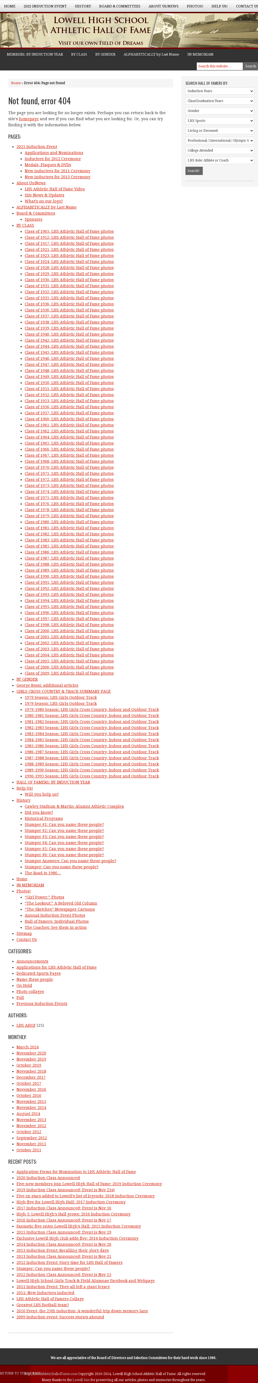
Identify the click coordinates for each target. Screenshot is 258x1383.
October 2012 (28, 1132)
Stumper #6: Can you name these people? (64, 855)
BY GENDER (105, 54)
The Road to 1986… (43, 873)
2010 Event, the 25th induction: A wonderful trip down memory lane (82, 1311)
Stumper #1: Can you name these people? (64, 824)
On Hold (24, 985)
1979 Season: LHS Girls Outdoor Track (61, 697)
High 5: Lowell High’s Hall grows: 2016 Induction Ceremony (73, 1214)
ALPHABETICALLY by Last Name (151, 54)
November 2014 (31, 1107)
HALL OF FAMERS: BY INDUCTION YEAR (53, 782)
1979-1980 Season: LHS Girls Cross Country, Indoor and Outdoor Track (92, 709)
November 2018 (31, 1071)
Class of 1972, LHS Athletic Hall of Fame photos (69, 479)
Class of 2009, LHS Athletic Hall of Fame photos (69, 673)
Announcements (32, 961)
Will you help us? (42, 794)
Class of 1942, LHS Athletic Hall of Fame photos (69, 340)
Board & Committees (117, 8)
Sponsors (33, 219)
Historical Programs (44, 818)
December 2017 (31, 1077)
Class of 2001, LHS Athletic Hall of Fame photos (69, 637)
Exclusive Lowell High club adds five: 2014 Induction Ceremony (77, 1238)
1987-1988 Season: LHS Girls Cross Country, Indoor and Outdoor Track (92, 758)
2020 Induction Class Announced (48, 1178)
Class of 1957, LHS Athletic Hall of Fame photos (69, 413)
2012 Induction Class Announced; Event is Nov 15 (63, 1274)
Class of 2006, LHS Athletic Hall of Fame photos (69, 667)
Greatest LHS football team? (42, 1305)
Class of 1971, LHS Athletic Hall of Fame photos (69, 473)
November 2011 (31, 1144)
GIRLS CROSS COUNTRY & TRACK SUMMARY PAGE (63, 691)
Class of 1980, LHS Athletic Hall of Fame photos (69, 522)
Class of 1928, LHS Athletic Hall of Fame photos (69, 267)
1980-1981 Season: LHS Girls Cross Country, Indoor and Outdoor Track (92, 715)
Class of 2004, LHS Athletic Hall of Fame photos (69, 655)
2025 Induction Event (43, 8)
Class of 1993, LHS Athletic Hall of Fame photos (69, 594)
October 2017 (28, 1083)
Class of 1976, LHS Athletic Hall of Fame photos (69, 504)
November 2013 (31, 1120)
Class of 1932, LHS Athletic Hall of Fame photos (69, 292)
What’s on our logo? (44, 201)
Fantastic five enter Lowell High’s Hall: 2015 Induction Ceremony (78, 1226)
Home (9, 6)
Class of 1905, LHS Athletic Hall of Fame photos (69, 231)
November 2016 (31, 1089)
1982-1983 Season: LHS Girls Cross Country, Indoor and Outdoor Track (92, 727)
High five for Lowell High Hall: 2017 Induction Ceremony (71, 1202)
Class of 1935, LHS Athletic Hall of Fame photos (69, 298)
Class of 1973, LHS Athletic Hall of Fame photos (69, 485)
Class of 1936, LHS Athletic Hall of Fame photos (69, 304)
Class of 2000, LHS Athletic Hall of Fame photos (69, 631)
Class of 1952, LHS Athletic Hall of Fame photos (69, 395)
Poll (20, 997)
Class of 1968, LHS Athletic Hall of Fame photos (69, 461)
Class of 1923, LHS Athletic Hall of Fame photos (69, 255)
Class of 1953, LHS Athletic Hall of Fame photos (69, 401)
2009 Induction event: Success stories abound (60, 1317)
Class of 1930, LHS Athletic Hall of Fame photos (69, 280)
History (81, 8)
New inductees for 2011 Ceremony (57, 171)
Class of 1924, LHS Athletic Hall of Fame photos (69, 261)
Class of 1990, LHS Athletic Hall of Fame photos (69, 576)
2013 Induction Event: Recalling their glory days (62, 1250)
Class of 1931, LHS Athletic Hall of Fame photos (69, 286)
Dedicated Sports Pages (38, 973)
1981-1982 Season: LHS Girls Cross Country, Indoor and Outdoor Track (92, 721)
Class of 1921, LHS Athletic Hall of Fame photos (69, 249)
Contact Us (26, 939)
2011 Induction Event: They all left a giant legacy (63, 1287)
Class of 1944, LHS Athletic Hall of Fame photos (69, 346)
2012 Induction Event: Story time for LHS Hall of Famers (69, 1262)
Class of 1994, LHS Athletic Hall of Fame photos (69, 600)
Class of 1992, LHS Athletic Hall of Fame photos (69, 588)
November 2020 (31, 1053)
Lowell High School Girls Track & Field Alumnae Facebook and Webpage (85, 1280)
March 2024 (27, 1047)
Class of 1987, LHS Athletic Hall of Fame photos (69, 558)
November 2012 (31, 1126)
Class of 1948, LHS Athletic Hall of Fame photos (69, 370)
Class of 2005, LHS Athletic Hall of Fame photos (69, 661)
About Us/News (162, 8)
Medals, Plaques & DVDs (48, 165)
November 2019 (31, 1059)
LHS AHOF (26, 1025)
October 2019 (28, 1065)
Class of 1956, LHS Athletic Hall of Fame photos (69, 407)
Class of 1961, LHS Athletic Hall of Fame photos (69, 425)
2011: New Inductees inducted (45, 1293)
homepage (29, 119)
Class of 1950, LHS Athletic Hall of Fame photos (69, 382)
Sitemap (24, 933)
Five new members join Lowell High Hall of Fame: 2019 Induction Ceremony (89, 1184)
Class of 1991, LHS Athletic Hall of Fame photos (69, 582)
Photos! (193, 8)
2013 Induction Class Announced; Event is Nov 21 (63, 1256)
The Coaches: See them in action (56, 927)
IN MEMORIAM (200, 54)
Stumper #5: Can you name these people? (64, 849)
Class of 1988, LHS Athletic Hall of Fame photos (69, 564)
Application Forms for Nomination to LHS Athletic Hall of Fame (76, 1172)
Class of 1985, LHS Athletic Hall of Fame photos (69, 546)
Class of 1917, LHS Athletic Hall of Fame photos (69, 243)
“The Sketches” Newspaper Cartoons (60, 909)
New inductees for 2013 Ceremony (57, 177)
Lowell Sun (81, 1380)
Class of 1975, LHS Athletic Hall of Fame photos (69, 497)
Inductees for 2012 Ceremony (53, 159)
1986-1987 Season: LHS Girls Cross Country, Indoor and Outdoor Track (92, 752)
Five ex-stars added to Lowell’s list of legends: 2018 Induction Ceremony (85, 1196)
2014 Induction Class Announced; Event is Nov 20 (63, 1244)
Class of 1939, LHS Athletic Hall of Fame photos (69, 328)
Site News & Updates (44, 195)
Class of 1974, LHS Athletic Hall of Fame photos (69, 491)
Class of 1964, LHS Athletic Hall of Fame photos (69, 437)
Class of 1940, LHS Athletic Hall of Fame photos (69, 334)
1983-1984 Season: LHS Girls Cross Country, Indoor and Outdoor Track (92, 734)
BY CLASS (79, 54)
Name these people (34, 979)
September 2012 (31, 1138)
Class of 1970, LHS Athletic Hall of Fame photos (69, 467)
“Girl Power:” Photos (44, 897)
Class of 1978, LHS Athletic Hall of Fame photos (69, 510)
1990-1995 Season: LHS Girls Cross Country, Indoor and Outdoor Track (92, 776)
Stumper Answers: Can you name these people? (70, 861)
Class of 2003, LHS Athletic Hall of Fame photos (69, 649)
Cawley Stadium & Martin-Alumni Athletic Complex (74, 806)
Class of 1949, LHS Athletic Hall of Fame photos (69, 376)
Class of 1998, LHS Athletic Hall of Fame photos (69, 625)
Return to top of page (20, 1373)
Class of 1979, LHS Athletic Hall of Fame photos (69, 516)
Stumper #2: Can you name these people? (64, 830)
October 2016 (28, 1095)
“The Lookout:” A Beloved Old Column (61, 903)
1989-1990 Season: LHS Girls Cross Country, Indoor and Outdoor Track (92, 770)
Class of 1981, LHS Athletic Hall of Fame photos (69, 528)
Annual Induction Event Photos (55, 915)
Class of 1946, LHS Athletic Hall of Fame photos (69, 358)
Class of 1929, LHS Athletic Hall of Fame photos (69, 274)
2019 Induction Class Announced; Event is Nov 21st (65, 1190)
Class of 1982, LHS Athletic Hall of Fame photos (69, 534)
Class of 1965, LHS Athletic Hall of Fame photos (69, 443)
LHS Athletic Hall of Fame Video (55, 189)
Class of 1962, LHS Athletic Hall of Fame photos (69, 431)
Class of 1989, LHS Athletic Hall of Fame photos (69, 570)
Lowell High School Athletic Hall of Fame (55, 31)
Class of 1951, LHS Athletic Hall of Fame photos (69, 389)
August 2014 (28, 1113)
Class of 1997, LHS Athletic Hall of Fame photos (69, 619)
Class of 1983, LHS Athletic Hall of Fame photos (69, 540)
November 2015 (31, 1101)
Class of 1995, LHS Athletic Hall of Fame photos (69, 606)
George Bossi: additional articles (47, 685)
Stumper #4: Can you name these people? (64, 842)
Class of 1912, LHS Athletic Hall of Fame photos (69, 237)
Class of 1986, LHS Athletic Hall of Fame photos (69, 552)
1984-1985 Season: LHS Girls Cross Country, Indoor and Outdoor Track (92, 740)
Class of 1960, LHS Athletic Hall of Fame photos (69, 419)
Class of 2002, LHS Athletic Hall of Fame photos (69, 643)
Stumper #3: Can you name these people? (64, 836)
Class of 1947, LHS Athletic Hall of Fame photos (69, 364)
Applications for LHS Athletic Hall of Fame (56, 967)
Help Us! (217, 8)
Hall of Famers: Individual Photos (57, 921)
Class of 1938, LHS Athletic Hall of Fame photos (69, 322)
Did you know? (39, 812)
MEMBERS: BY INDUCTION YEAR (35, 54)
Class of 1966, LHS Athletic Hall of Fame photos (69, 449)
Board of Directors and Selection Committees (132, 1358)
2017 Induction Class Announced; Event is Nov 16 (63, 1208)
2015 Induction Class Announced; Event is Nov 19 (63, 1232)
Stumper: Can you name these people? (61, 867)
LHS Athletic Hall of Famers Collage (50, 1299)
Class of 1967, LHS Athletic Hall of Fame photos (69, 455)
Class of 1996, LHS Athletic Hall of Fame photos (69, 612)
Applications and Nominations (54, 152)
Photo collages (30, 991)
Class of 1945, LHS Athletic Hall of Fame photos (69, 352)
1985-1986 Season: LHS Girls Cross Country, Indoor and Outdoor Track (92, 746)
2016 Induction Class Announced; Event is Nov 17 (63, 1220)
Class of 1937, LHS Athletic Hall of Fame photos (69, 316)
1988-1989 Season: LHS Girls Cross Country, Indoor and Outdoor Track (92, 764)
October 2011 (28, 1150)
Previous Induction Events (41, 1003)
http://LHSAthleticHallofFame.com (51, 1374)
